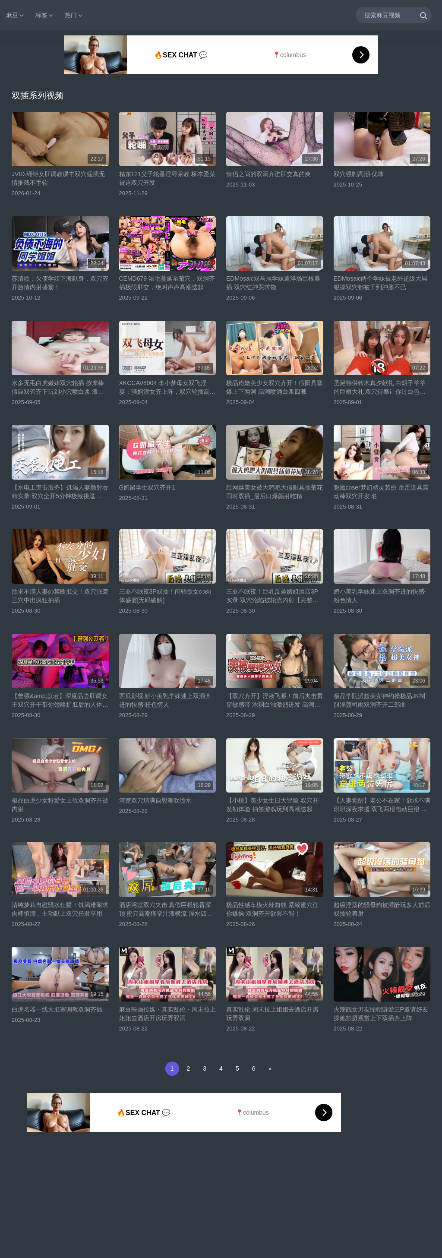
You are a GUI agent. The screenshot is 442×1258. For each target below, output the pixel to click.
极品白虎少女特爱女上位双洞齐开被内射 (60, 804)
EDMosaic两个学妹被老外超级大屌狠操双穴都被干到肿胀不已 (381, 283)
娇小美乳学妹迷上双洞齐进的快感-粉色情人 (380, 596)
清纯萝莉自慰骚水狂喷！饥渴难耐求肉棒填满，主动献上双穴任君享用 (60, 909)
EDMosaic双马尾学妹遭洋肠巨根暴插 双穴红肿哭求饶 (273, 283)
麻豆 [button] (15, 15)
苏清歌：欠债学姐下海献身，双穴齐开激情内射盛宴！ (60, 283)
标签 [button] (44, 15)
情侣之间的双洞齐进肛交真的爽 (268, 174)
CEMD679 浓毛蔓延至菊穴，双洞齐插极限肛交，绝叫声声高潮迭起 (167, 283)
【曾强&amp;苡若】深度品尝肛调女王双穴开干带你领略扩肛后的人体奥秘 (60, 700)
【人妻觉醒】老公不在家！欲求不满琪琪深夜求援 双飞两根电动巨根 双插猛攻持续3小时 (382, 805)
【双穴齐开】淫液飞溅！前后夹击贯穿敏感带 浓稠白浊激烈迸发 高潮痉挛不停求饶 (274, 700)
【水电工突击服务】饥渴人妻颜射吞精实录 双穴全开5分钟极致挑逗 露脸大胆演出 (60, 492)
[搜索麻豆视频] (394, 15)
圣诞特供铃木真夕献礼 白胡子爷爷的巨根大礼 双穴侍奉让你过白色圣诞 (380, 387)
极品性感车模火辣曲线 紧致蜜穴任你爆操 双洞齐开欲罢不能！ (272, 909)
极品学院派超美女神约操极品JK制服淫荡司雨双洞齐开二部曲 (379, 700)
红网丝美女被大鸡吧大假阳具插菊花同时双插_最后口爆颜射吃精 (274, 491)
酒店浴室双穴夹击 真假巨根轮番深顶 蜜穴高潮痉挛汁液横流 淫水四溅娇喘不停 (166, 909)
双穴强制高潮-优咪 (359, 174)
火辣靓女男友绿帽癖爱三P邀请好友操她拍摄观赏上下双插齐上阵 (381, 1013)
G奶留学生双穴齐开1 (147, 487)
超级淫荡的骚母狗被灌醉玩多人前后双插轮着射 (382, 909)
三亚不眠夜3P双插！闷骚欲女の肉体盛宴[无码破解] (165, 596)
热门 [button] (74, 15)
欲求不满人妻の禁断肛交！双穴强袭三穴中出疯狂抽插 (60, 596)
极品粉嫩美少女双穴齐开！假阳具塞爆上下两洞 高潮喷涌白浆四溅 (274, 387)
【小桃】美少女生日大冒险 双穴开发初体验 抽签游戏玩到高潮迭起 (272, 804)
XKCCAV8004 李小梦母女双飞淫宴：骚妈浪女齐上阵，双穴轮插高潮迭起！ (167, 387)
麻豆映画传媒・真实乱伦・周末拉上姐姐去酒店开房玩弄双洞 (167, 1013)
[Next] (270, 1069)
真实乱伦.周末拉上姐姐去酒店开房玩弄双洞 (272, 1013)
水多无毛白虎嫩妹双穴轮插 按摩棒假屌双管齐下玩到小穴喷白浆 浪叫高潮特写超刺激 (58, 387)
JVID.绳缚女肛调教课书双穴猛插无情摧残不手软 (58, 178)
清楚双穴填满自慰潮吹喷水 (155, 800)
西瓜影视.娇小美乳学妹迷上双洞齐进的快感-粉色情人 (165, 700)
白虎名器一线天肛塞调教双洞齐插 (57, 1009)
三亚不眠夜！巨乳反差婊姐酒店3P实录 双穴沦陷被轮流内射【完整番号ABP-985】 (272, 596)
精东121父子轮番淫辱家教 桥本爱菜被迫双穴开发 (167, 178)
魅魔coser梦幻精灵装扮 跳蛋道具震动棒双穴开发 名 (381, 491)
